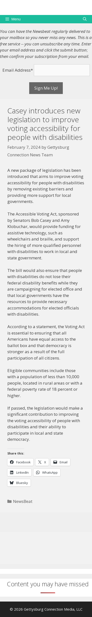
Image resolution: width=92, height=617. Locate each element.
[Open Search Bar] (85, 19)
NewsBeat (22, 501)
